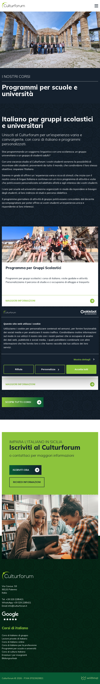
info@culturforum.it (17, 605)
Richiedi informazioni (27, 482)
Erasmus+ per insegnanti (14, 655)
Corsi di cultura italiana (13, 651)
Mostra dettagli (82, 359)
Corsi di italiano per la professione (19, 645)
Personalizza (50, 369)
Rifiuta (18, 369)
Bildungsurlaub (9, 658)
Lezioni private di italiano (14, 638)
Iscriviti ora (21, 469)
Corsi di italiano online (13, 641)
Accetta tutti (81, 369)
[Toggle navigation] (96, 6)
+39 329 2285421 (14, 599)
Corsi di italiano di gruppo (15, 635)
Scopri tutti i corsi (18, 402)
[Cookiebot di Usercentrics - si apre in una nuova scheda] (82, 312)
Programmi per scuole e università (19, 648)
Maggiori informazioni (20, 300)
